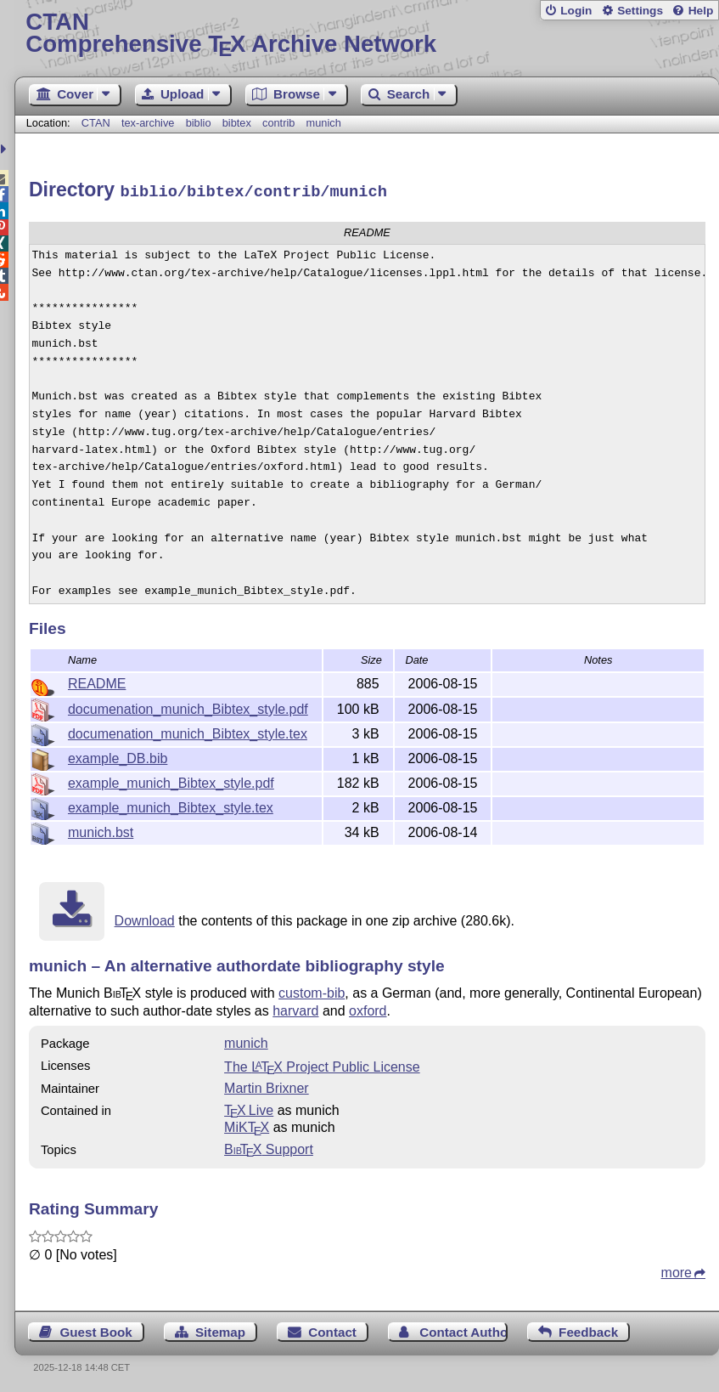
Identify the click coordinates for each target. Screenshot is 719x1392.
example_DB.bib (117, 756)
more (676, 1270)
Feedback (588, 1329)
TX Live (248, 1108)
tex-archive (148, 122)
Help (701, 10)
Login (576, 10)
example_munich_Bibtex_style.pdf (171, 780)
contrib (278, 122)
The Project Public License (322, 1064)
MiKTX (246, 1125)
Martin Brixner (266, 1085)
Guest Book (95, 1329)
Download (145, 918)
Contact (332, 1329)
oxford (367, 1008)
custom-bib (311, 990)
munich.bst (100, 830)
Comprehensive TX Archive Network (366, 33)
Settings (640, 10)
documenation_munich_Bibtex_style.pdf (188, 706)
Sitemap (220, 1329)
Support (268, 1147)
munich (323, 122)
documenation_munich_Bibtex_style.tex (187, 731)
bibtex (236, 122)
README (97, 681)
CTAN (95, 122)
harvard (295, 1008)
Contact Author (463, 1329)
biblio (198, 122)
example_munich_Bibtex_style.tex (170, 805)
